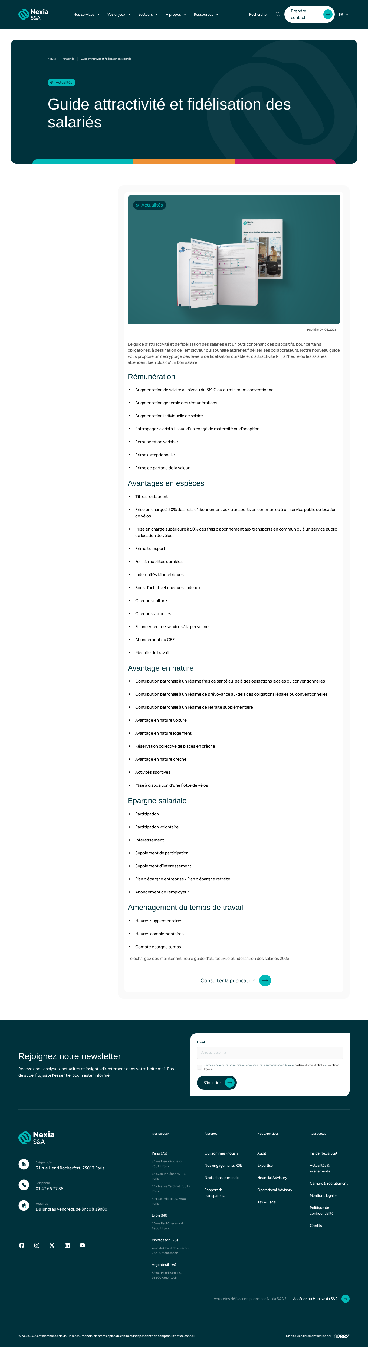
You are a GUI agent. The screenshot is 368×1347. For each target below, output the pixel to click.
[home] (33, 14)
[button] (87, 14)
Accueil (52, 58)
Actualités (68, 58)
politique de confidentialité (310, 1065)
